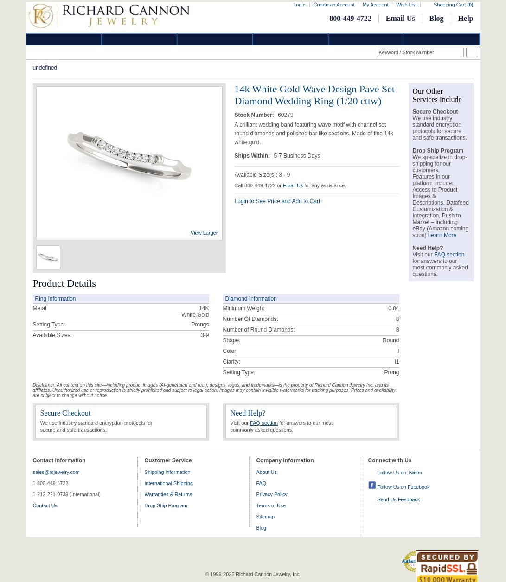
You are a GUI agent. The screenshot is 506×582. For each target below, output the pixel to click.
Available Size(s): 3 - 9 (262, 175)
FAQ (261, 483)
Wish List (406, 4)
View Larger (204, 233)
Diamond (64, 39)
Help (466, 18)
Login (299, 4)
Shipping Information (168, 472)
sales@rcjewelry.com (56, 472)
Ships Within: (253, 156)
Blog (436, 18)
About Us (266, 472)
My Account (376, 4)
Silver (215, 39)
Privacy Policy (272, 494)
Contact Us (45, 505)
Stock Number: (255, 115)
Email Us (400, 18)
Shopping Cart (453, 4)
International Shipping (169, 483)
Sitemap (265, 516)
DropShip (442, 39)
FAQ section (264, 423)
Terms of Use (271, 505)
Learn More (442, 235)
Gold (139, 39)
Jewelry (290, 39)
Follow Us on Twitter (400, 472)
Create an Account (334, 4)
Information (366, 39)
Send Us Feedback (399, 499)
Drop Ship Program (166, 505)
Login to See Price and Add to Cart (277, 201)
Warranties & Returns (168, 494)
